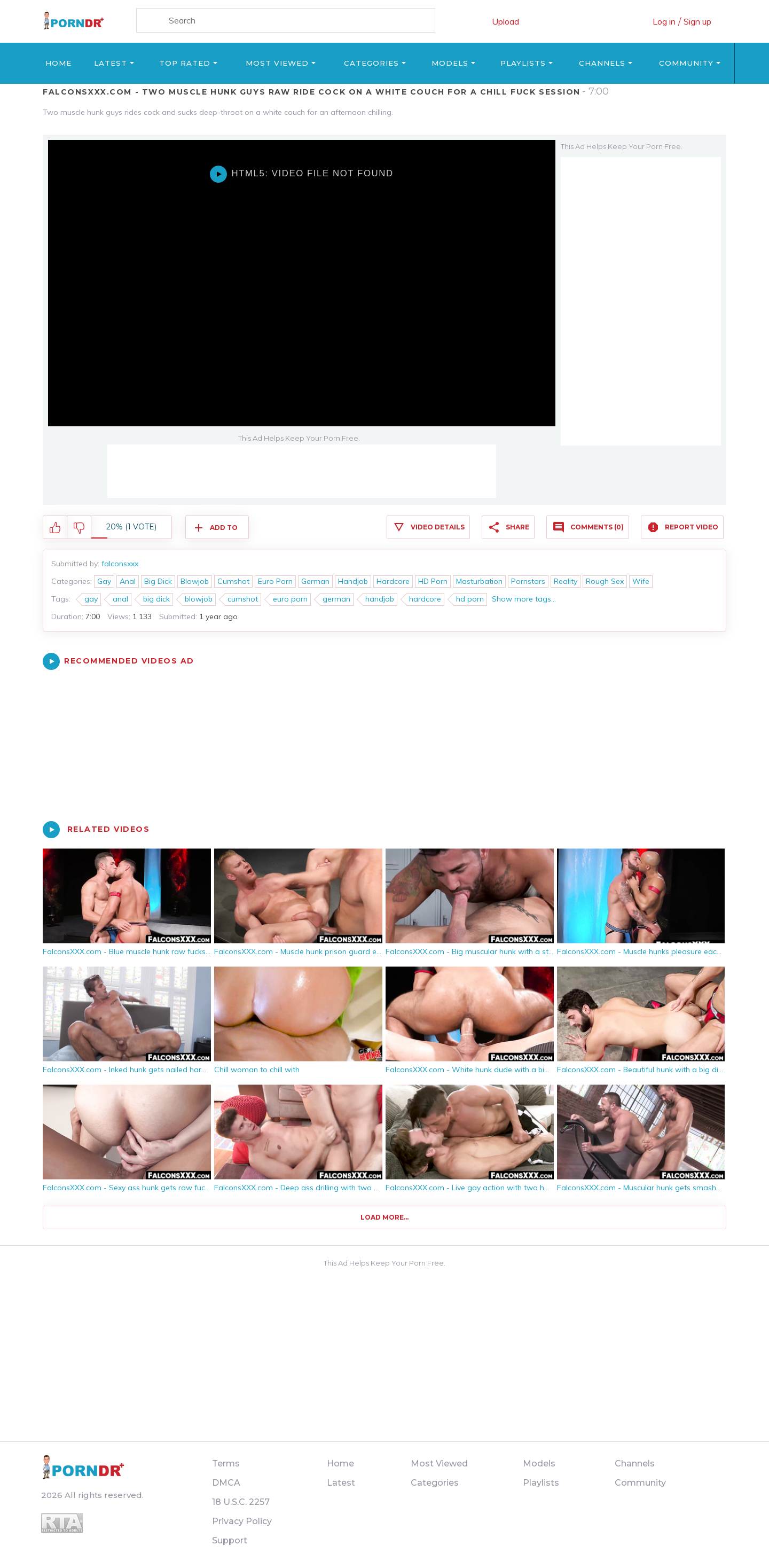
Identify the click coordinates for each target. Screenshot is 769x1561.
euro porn (290, 599)
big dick (156, 599)
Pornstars (528, 581)
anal (120, 599)
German (315, 581)
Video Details (438, 527)
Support (229, 1540)
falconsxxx (119, 563)
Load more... (384, 1217)
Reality (565, 581)
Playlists (523, 63)
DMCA (226, 1483)
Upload (505, 21)
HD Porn (433, 581)
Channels (602, 63)
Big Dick (158, 581)
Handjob (353, 581)
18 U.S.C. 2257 (241, 1502)
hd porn (470, 599)
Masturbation (479, 581)
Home (58, 63)
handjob (379, 599)
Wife (640, 581)
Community (686, 63)
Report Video (691, 527)
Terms (226, 1463)
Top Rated (184, 63)
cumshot (242, 599)
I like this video (55, 528)
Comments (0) (597, 527)
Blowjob (195, 581)
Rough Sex (605, 581)
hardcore (425, 599)
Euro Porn (275, 581)
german (336, 599)
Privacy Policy (242, 1521)
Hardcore (393, 581)
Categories (371, 63)
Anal (128, 581)
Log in (664, 21)
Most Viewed (277, 63)
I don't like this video (79, 528)
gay (91, 599)
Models (449, 63)
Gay (104, 581)
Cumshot (233, 581)
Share (517, 527)
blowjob (199, 599)
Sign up (697, 21)
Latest (110, 63)
